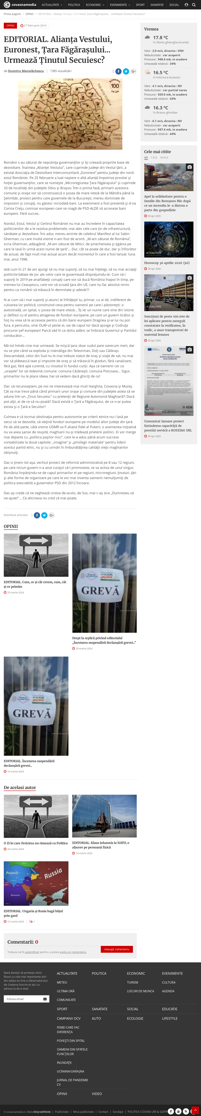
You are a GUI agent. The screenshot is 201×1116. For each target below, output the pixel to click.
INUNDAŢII (64, 1061)
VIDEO (96, 1092)
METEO (62, 982)
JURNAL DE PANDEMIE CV (72, 1080)
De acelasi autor (20, 787)
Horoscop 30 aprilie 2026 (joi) (167, 263)
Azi (146, 157)
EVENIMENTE (171, 973)
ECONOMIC (135, 973)
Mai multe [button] (50, 24)
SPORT (140, 5)
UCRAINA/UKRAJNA (70, 1070)
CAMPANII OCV (67, 1017)
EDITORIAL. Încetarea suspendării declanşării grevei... (29, 763)
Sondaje (116, 1109)
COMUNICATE (154, 411)
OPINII (11, 526)
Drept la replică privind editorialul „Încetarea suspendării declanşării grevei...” (104, 640)
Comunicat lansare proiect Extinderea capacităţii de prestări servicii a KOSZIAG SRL (168, 425)
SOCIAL (174, 5)
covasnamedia (20, 5)
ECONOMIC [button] (95, 5)
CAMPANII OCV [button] (71, 14)
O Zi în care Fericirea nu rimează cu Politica (36, 843)
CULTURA (168, 982)
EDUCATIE (48, 14)
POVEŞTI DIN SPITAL (71, 1039)
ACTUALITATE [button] (52, 5)
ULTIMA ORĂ (66, 990)
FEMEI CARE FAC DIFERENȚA (68, 1028)
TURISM (132, 982)
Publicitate (66, 1109)
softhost (44, 1109)
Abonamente (48, 1109)
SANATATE (157, 5)
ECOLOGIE (134, 1017)
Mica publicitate (86, 1109)
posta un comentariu (73, 952)
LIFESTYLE (169, 1017)
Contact (103, 1109)
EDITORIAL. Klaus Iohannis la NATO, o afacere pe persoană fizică (100, 845)
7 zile (154, 157)
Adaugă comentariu (116, 945)
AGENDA (168, 990)
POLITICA (74, 5)
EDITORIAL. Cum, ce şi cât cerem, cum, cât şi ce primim (35, 584)
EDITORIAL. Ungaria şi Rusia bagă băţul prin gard (33, 913)
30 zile (164, 157)
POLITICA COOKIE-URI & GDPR (143, 1109)
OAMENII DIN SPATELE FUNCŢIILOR (72, 1050)
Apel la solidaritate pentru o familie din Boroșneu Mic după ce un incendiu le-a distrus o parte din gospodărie (167, 203)
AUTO (96, 1017)
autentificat (32, 952)
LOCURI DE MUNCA (140, 990)
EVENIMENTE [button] (120, 5)
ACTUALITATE (153, 186)
